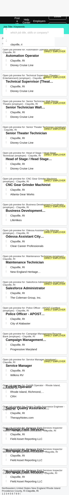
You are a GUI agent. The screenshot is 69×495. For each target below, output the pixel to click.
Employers (39, 21)
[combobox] (29, 44)
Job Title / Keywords (14, 26)
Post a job (17, 21)
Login (57, 16)
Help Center (26, 21)
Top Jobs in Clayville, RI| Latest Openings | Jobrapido (12, 20)
